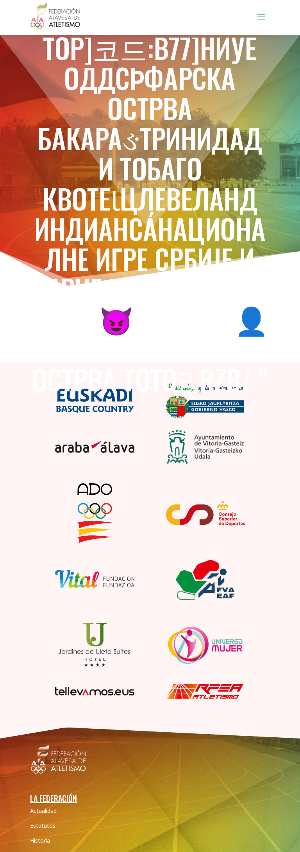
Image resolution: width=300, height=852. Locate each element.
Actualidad (43, 810)
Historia (40, 840)
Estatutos (42, 825)
